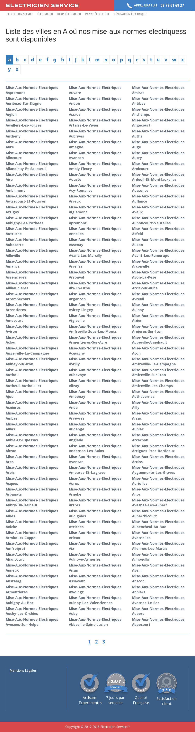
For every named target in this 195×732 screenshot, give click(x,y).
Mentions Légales (23, 670)
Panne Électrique (97, 14)
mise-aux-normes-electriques (32, 101)
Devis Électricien (69, 14)
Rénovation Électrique (130, 14)
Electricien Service (20, 14)
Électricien (45, 14)
